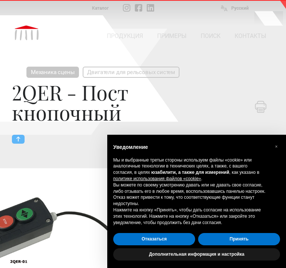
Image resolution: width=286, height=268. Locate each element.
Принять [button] (239, 239)
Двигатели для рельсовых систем (131, 72)
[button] (276, 147)
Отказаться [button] (154, 239)
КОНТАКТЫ (250, 35)
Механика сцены (52, 72)
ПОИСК (210, 35)
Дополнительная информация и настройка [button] (196, 254)
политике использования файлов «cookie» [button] (157, 178)
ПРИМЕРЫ (172, 35)
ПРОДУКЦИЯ (125, 35)
